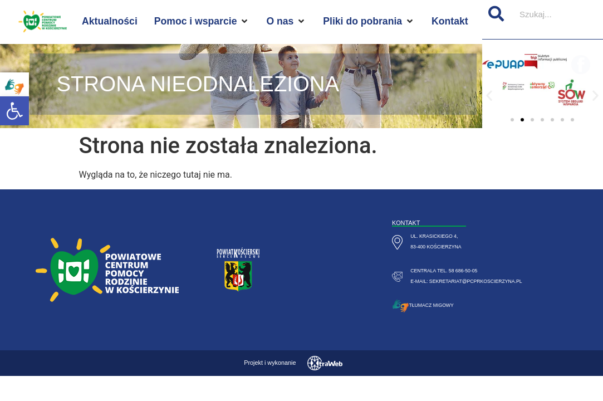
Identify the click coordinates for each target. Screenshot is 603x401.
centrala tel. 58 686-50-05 (443, 270)
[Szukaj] (496, 14)
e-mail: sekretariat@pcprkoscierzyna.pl (466, 281)
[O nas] (286, 21)
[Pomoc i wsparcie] (202, 21)
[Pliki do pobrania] (369, 21)
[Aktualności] (109, 21)
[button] (14, 110)
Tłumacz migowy (431, 305)
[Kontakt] (450, 21)
